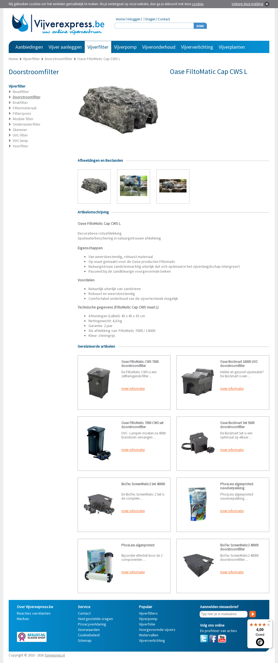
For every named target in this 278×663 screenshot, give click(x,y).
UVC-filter (20, 135)
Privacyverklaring (92, 624)
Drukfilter (20, 102)
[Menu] (269, 622)
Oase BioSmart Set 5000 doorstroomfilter (237, 425)
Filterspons (22, 113)
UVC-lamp (20, 140)
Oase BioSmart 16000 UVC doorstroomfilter (239, 363)
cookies (197, 4)
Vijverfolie (147, 624)
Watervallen (148, 635)
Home (120, 19)
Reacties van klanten (33, 613)
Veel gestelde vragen (95, 618)
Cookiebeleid (89, 635)
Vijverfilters (148, 613)
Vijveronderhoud (158, 47)
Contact (164, 19)
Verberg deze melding (247, 4)
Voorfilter (20, 146)
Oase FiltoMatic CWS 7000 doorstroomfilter (140, 363)
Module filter (23, 118)
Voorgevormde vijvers (157, 629)
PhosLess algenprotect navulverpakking (236, 486)
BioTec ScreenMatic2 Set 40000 (143, 484)
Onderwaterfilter (26, 124)
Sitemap (84, 640)
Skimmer (20, 129)
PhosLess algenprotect (137, 545)
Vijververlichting (197, 47)
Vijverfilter (97, 47)
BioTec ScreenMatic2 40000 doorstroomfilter (239, 547)
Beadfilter (21, 91)
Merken (23, 618)
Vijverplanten (232, 47)
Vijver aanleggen (65, 47)
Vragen (150, 19)
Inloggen (133, 19)
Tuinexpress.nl (55, 655)
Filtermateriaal (24, 107)
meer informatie (133, 388)
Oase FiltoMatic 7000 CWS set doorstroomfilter (142, 425)
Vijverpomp (125, 47)
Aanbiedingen (29, 47)
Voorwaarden (89, 629)
